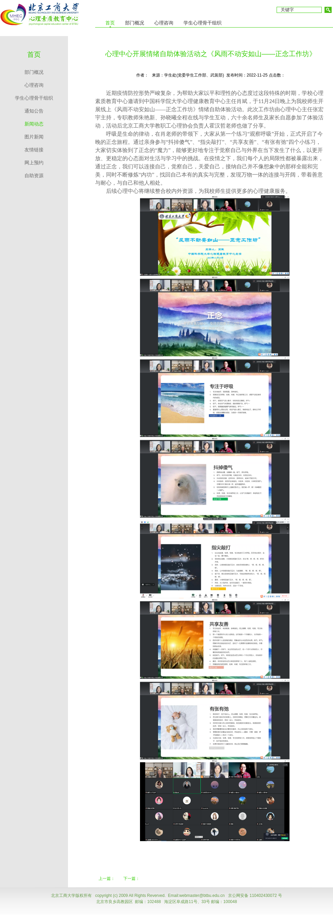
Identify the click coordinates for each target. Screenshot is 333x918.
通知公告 (33, 111)
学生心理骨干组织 (34, 98)
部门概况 (33, 72)
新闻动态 (33, 124)
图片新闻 (33, 136)
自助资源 (33, 175)
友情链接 (33, 149)
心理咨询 (33, 85)
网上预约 (33, 162)
